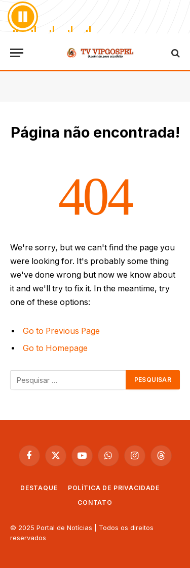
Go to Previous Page (61, 331)
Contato (95, 502)
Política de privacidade (114, 488)
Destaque (39, 488)
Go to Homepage (55, 348)
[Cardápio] (16, 52)
